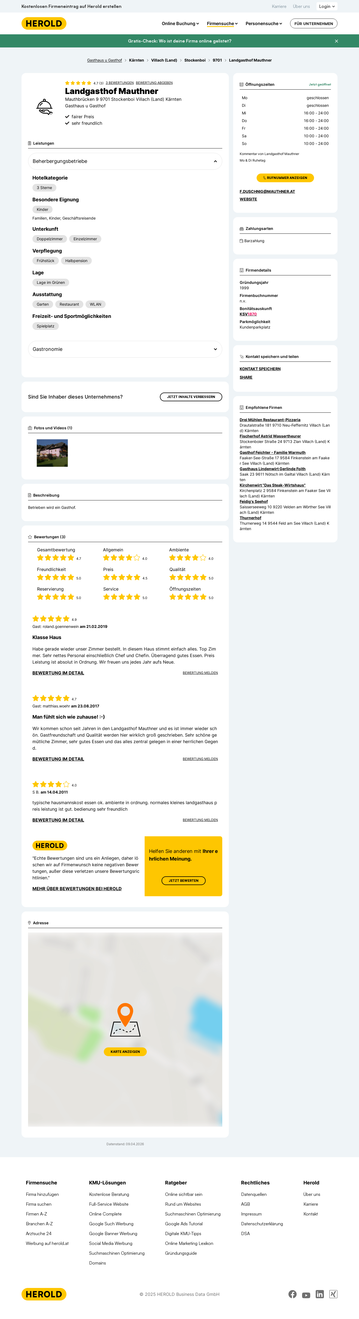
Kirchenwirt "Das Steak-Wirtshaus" (273, 485)
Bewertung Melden (200, 673)
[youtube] (306, 1294)
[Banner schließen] (336, 41)
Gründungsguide (181, 1253)
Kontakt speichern (260, 368)
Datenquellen (254, 1194)
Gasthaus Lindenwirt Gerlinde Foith (273, 468)
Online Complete (105, 1214)
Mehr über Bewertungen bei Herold (77, 888)
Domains (97, 1263)
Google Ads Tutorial (184, 1223)
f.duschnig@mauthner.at (267, 191)
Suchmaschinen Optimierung (117, 1253)
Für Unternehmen (313, 23)
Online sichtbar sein (183, 1194)
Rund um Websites (183, 1204)
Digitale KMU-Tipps (183, 1233)
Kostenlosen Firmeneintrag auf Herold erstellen (71, 6)
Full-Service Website (109, 1204)
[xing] (333, 1294)
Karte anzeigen (125, 1052)
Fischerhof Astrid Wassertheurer (270, 436)
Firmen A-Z (36, 1214)
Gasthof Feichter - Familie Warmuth (273, 452)
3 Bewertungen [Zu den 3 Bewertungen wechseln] (120, 83)
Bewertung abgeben (154, 83)
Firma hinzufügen (42, 1194)
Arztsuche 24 (38, 1233)
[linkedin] (320, 1294)
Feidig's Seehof (254, 501)
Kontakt (310, 1214)
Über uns (301, 6)
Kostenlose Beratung (109, 1194)
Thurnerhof (250, 517)
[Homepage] (44, 23)
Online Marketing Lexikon (189, 1243)
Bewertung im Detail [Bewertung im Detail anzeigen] (58, 673)
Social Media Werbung (110, 1243)
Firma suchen (38, 1204)
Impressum (251, 1214)
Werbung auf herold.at (47, 1243)
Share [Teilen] (246, 377)
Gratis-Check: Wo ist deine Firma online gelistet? (179, 41)
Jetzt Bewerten (184, 881)
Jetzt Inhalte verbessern (191, 397)
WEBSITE (248, 199)
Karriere (279, 6)
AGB (245, 1204)
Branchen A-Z (39, 1223)
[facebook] (292, 1294)
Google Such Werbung (111, 1223)
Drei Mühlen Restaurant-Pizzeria (270, 419)
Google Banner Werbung (113, 1233)
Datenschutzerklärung (262, 1223)
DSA (245, 1233)
